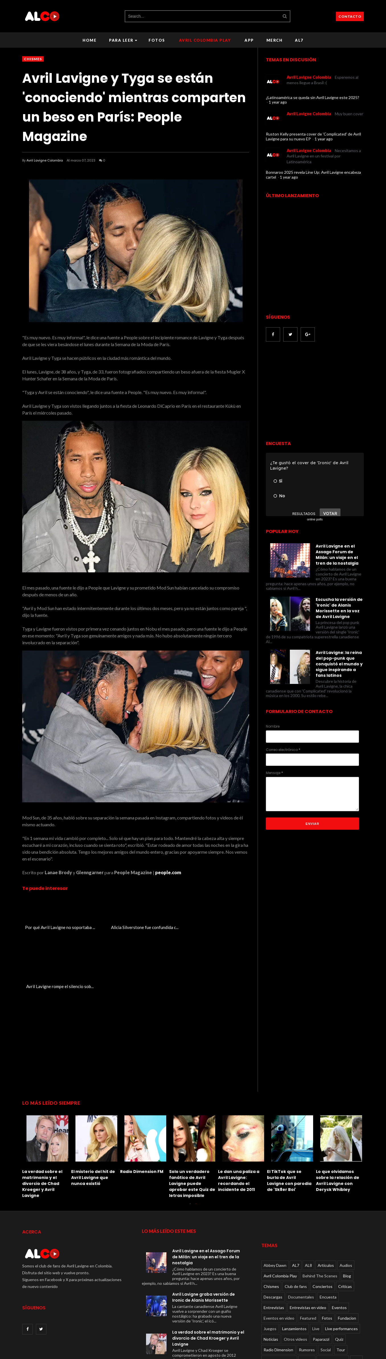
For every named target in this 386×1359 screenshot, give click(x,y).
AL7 (299, 40)
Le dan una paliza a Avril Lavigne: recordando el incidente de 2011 (238, 1122)
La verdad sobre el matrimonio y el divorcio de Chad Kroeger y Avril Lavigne (42, 1125)
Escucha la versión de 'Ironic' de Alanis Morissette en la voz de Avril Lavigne (339, 608)
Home (89, 40)
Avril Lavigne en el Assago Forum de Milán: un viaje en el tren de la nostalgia (337, 554)
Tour (340, 1290)
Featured (308, 1259)
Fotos (157, 40)
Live (315, 1269)
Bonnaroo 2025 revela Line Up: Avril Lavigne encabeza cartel (313, 174)
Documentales (301, 1237)
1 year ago (278, 102)
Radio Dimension (278, 1290)
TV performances (279, 1301)
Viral (356, 1301)
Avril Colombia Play (205, 40)
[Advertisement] (314, 392)
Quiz (339, 1280)
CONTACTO (349, 16)
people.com (168, 872)
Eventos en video (279, 1259)
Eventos (339, 1248)
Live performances (341, 1269)
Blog (347, 1216)
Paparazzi (321, 1280)
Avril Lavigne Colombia (44, 160)
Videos (307, 1301)
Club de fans (296, 1227)
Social (326, 1290)
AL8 (308, 1206)
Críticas (345, 1227)
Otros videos (295, 1280)
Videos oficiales (333, 1301)
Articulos (326, 1206)
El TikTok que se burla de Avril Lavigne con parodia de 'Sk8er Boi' (289, 1122)
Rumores (307, 1290)
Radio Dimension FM (141, 1113)
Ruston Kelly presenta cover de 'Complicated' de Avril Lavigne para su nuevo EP (313, 136)
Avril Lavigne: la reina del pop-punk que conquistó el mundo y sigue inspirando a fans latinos (339, 664)
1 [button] (190, 1147)
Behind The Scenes (320, 1216)
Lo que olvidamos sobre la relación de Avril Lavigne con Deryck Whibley (337, 1122)
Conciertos (322, 1227)
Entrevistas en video (308, 1248)
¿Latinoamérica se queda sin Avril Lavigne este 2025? (312, 97)
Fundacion (347, 1259)
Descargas (273, 1237)
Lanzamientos (294, 1269)
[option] (46, 1096)
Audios (346, 1206)
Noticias (271, 1280)
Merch (274, 40)
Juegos (270, 1269)
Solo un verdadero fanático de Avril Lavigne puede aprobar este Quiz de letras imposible (192, 1125)
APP (249, 40)
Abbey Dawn (275, 1206)
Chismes (33, 59)
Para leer (123, 40)
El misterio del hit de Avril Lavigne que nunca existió (93, 1119)
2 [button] (196, 1147)
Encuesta (328, 1237)
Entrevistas (274, 1248)
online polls (315, 519)
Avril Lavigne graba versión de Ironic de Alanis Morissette (203, 1238)
